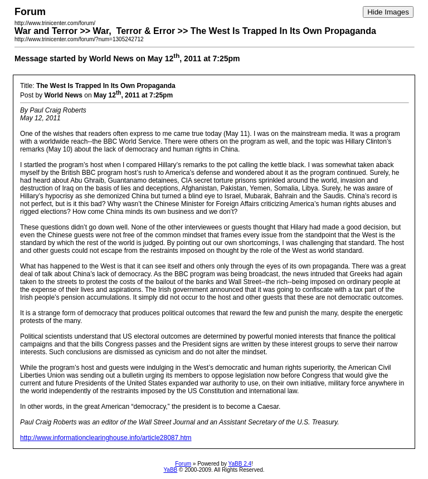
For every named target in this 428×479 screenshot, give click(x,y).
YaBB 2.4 (240, 464)
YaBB (170, 470)
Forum (183, 464)
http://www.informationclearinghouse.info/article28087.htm (106, 438)
